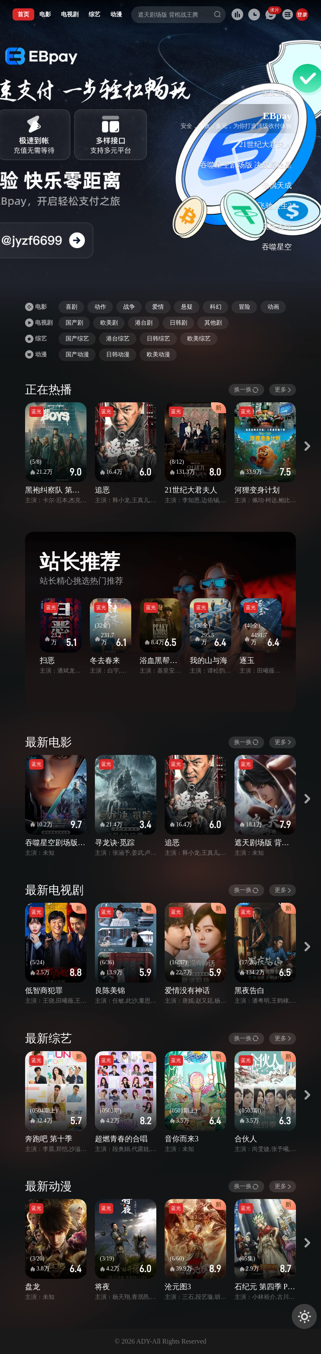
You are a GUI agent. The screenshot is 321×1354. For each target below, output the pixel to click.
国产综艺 (77, 338)
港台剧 (144, 323)
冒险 (244, 307)
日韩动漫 (118, 354)
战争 (129, 307)
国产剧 (74, 323)
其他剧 (213, 323)
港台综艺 (118, 338)
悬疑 (187, 307)
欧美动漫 (158, 354)
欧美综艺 (199, 338)
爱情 (158, 307)
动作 (100, 307)
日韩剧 (178, 323)
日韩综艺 (158, 338)
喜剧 (71, 307)
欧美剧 (109, 323)
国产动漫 (77, 354)
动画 (273, 307)
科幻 (216, 307)
